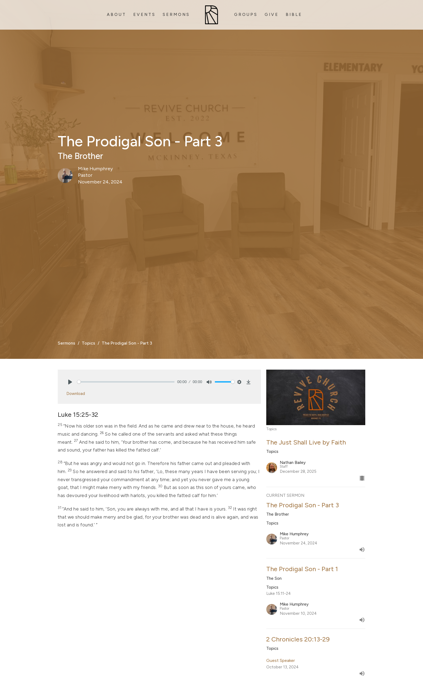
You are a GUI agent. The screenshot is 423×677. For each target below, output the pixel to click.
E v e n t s (144, 14)
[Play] (70, 382)
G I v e (271, 14)
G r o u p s (245, 14)
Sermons (66, 343)
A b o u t (116, 14)
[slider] (126, 381)
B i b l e (293, 14)
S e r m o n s (176, 14)
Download (75, 393)
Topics (88, 343)
